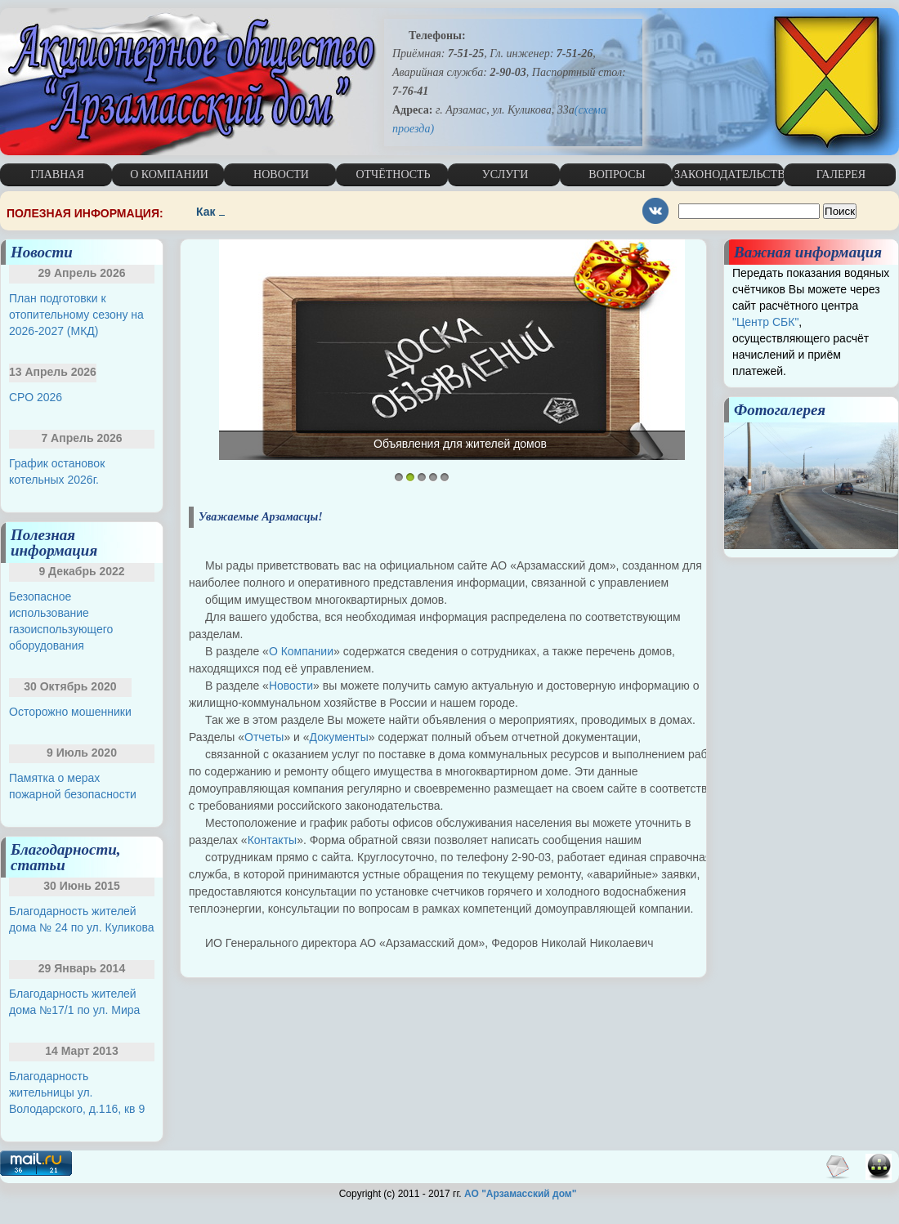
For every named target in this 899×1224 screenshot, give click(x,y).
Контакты (272, 840)
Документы (339, 737)
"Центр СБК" (765, 321)
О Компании (301, 651)
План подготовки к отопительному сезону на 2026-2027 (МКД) (76, 314)
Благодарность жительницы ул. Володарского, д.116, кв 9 (77, 1092)
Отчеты (264, 737)
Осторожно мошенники (70, 711)
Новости (291, 685)
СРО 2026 (35, 397)
